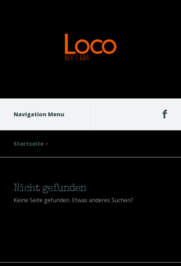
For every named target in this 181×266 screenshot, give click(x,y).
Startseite (29, 144)
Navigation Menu (43, 114)
